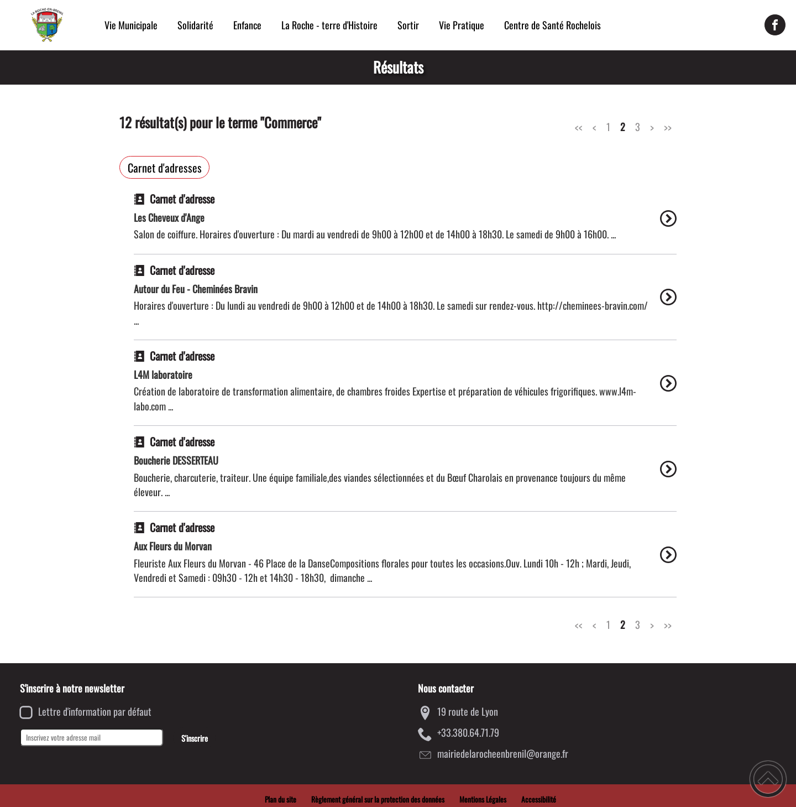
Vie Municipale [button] (131, 25)
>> (668, 126)
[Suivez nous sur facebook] (775, 25)
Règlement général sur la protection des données (377, 799)
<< (579, 126)
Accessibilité (538, 799)
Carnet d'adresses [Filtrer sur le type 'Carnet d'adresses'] (165, 167)
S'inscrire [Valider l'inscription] (194, 738)
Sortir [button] (408, 25)
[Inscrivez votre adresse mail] (91, 737)
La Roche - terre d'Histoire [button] (329, 25)
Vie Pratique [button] (461, 25)
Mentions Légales (482, 799)
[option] (405, 223)
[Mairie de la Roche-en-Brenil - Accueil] (47, 25)
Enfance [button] (247, 25)
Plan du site (280, 799)
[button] (768, 779)
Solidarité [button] (195, 25)
